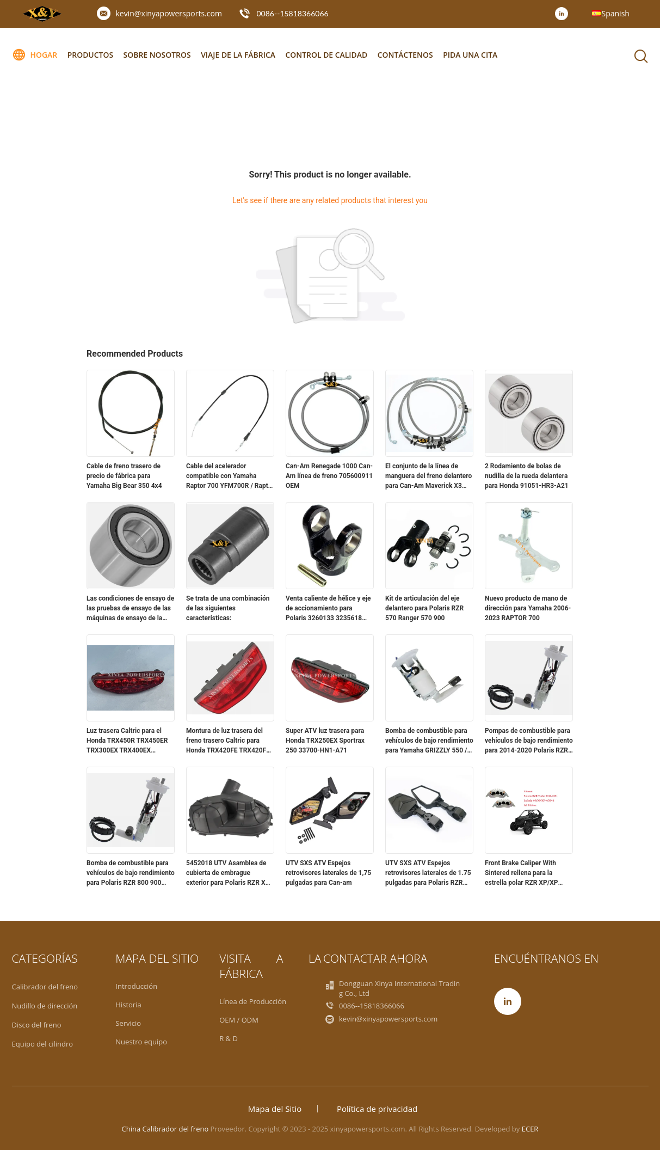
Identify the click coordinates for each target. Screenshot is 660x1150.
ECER (530, 1129)
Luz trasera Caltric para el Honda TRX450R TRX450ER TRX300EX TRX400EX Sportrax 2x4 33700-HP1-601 (130, 741)
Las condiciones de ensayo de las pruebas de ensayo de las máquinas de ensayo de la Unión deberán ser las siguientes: (130, 609)
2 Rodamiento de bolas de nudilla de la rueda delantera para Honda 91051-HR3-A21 (527, 476)
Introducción (136, 986)
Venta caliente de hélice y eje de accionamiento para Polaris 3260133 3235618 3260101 (328, 609)
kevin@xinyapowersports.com (169, 13)
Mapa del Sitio (275, 1108)
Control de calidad (328, 55)
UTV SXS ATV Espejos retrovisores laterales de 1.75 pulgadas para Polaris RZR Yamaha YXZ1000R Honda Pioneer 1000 (428, 873)
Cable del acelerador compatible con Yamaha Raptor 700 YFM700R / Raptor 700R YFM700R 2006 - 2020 (230, 476)
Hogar (35, 55)
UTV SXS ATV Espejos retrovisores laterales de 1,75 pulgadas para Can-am (328, 872)
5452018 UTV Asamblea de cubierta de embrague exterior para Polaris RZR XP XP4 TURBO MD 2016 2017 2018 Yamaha (227, 873)
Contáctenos (407, 55)
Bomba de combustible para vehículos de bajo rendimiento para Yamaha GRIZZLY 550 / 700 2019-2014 (429, 741)
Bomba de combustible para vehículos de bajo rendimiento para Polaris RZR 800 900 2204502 (131, 873)
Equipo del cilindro (42, 1044)
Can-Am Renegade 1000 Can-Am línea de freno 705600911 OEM (329, 476)
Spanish (616, 13)
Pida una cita (472, 55)
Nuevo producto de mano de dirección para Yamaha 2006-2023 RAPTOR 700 (528, 608)
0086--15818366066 (293, 13)
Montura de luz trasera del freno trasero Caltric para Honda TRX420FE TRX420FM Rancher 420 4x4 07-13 (229, 741)
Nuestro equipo (141, 1042)
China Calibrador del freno (165, 1129)
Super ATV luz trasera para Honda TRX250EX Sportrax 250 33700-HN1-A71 (325, 740)
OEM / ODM (238, 1020)
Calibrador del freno (45, 987)
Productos (90, 55)
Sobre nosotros (158, 55)
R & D (228, 1038)
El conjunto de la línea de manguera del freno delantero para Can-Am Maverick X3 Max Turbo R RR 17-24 (428, 476)
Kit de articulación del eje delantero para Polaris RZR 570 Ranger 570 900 (424, 608)
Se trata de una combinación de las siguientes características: (228, 608)
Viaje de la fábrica (239, 55)
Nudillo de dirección (45, 1006)
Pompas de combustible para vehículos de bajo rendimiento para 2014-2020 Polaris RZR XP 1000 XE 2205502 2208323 (529, 741)
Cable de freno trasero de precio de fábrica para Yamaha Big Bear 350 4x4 (124, 476)
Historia (128, 1005)
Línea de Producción (252, 1001)
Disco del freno (36, 1025)
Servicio (128, 1023)
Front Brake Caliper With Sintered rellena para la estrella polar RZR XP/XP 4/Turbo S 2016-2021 (521, 873)
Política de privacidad (377, 1108)
